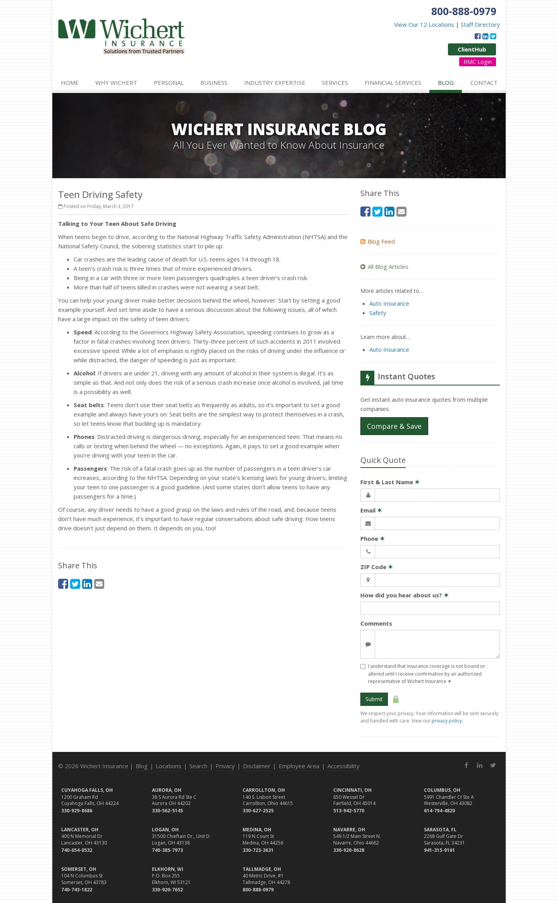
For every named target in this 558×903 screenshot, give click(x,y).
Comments (376, 623)
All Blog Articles (384, 266)
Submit (374, 699)
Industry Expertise (274, 82)
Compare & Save (394, 426)
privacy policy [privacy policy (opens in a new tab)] (447, 720)
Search (198, 766)
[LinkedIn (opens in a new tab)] (485, 36)
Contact (484, 82)
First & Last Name (390, 482)
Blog (446, 82)
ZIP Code (376, 567)
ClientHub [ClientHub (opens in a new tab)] (472, 49)
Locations (168, 766)
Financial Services (393, 82)
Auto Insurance (389, 303)
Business (213, 82)
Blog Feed (377, 241)
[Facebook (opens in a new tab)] (477, 36)
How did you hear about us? (404, 595)
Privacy (225, 766)
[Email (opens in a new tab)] (99, 584)
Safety (377, 312)
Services (335, 82)
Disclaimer (256, 766)
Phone (372, 538)
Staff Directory (480, 24)
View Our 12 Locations (424, 24)
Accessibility (343, 766)
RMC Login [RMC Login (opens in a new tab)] (477, 61)
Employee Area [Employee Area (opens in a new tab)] (299, 766)
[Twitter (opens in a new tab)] (493, 36)
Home (70, 82)
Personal (169, 82)
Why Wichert (116, 82)
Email (371, 510)
